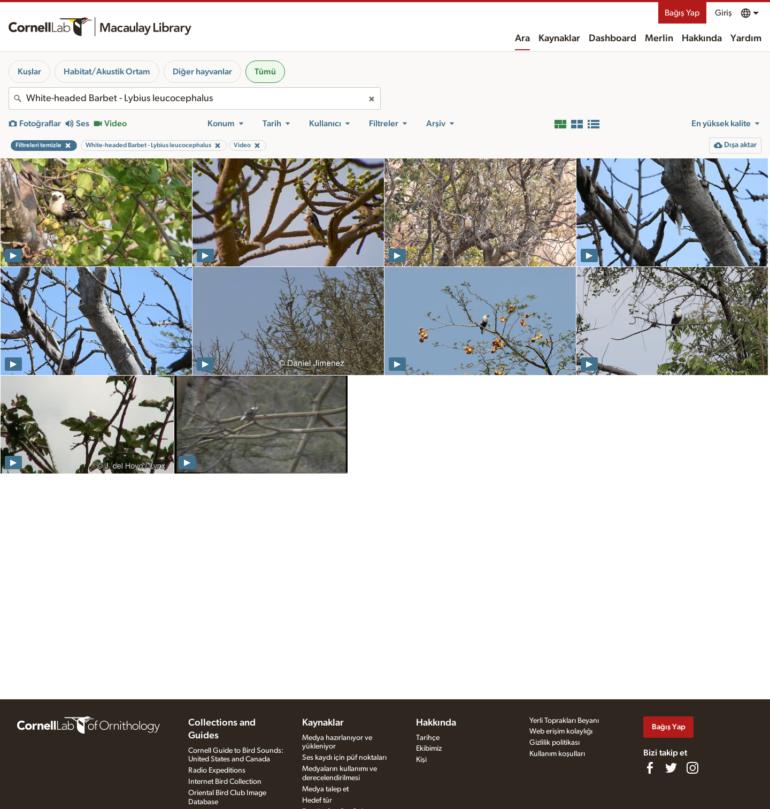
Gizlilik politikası (554, 742)
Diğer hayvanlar (202, 71)
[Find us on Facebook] (649, 767)
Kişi (421, 760)
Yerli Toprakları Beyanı (564, 720)
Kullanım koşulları (557, 754)
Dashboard (612, 38)
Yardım (745, 38)
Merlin (659, 38)
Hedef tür (317, 800)
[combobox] (194, 98)
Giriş (723, 13)
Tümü (265, 71)
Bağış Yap (682, 13)
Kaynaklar (559, 38)
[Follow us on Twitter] (671, 767)
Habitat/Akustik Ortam (107, 71)
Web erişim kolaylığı (560, 731)
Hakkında (702, 38)
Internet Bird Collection (224, 781)
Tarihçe (428, 738)
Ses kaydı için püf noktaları (344, 757)
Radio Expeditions (216, 770)
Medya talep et (325, 789)
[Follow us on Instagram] (692, 767)
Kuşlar (29, 71)
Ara (522, 38)
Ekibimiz (429, 748)
